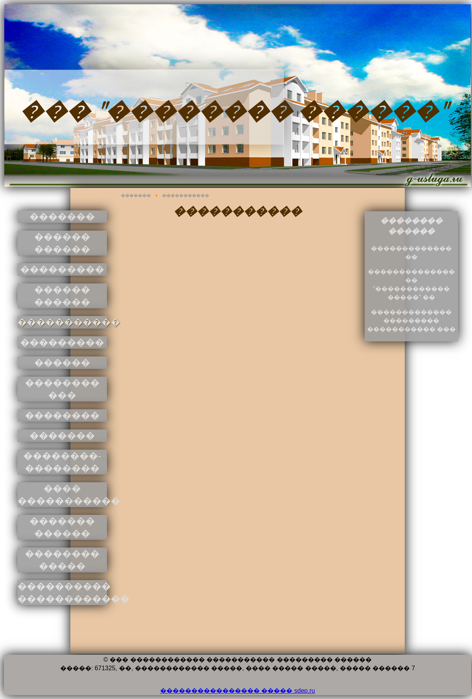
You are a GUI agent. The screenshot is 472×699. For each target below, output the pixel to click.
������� (136, 195)
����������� (185, 195)
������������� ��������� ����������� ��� (411, 320)
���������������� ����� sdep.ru (237, 690)
